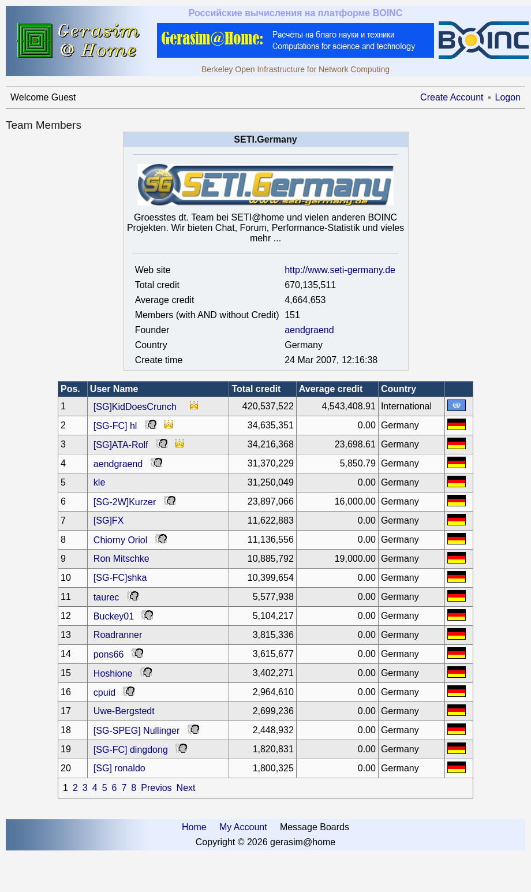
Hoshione (113, 673)
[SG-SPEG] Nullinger (137, 731)
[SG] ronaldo (119, 768)
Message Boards (314, 827)
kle (99, 482)
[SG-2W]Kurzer (125, 502)
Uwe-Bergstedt (124, 711)
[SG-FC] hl (115, 426)
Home (194, 827)
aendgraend (309, 330)
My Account (243, 827)
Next (186, 788)
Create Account (451, 97)
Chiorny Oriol (120, 540)
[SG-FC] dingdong (131, 750)
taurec (106, 597)
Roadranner (118, 635)
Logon (508, 97)
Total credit (256, 389)
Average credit (331, 389)
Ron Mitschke (121, 558)
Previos (156, 788)
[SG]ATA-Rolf (121, 445)
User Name (114, 389)
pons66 (109, 654)
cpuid (104, 692)
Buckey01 (114, 616)
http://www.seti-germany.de (340, 270)
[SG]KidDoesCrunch (135, 407)
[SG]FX (109, 520)
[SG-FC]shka (120, 578)
